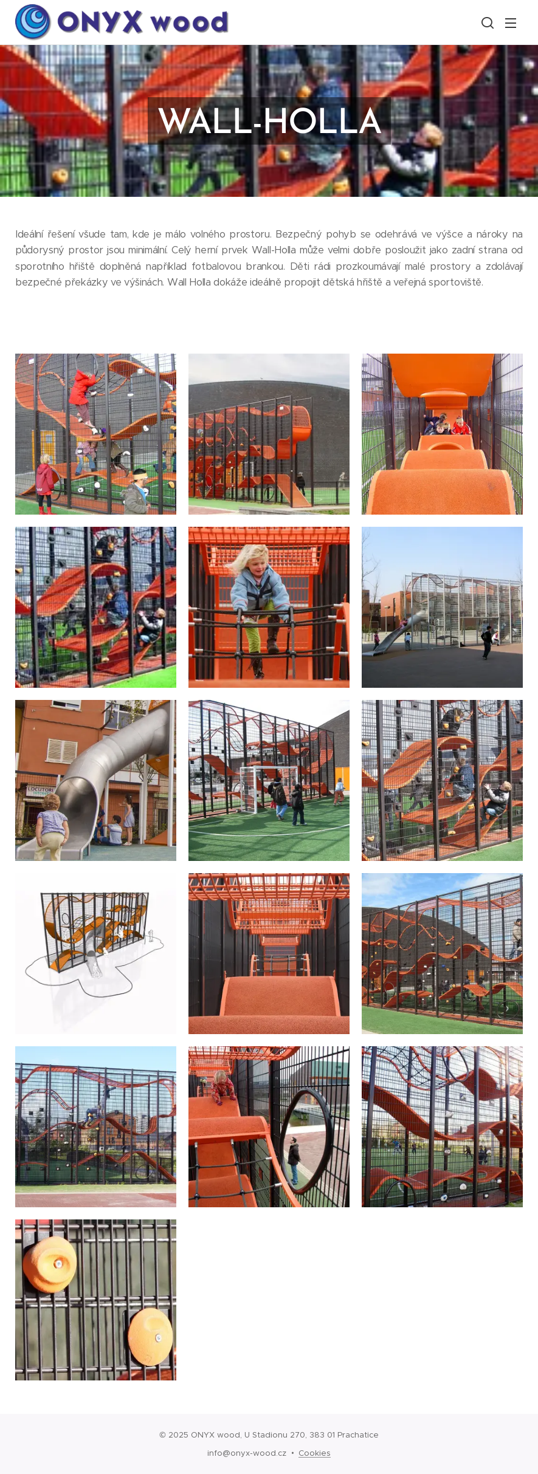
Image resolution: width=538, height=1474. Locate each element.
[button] (486, 22)
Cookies (314, 1453)
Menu (510, 23)
